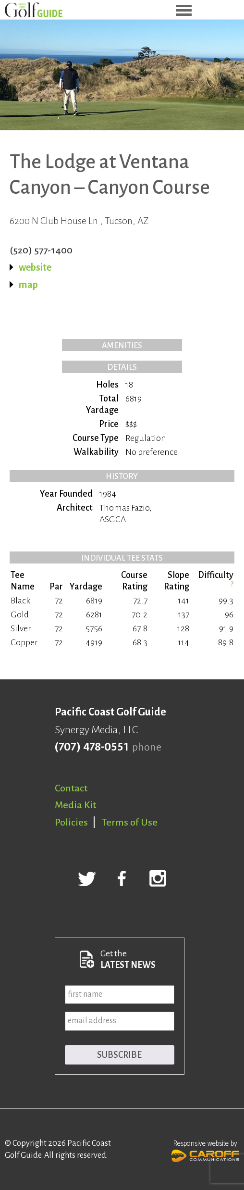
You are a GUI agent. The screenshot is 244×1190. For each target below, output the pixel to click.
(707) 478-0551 (91, 747)
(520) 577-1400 (41, 250)
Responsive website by (205, 1150)
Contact (71, 788)
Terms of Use (130, 822)
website (35, 267)
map (28, 284)
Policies (71, 822)
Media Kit (75, 805)
